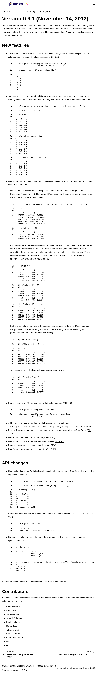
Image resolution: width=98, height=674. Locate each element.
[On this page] (93, 4)
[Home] (4, 12)
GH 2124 (75, 514)
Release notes (14, 12)
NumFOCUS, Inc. (28, 666)
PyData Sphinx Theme (79, 668)
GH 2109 (18, 185)
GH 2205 (86, 426)
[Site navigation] (4, 4)
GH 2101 (59, 441)
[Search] (88, 4)
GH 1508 (76, 99)
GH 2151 (28, 185)
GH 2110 (51, 449)
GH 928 (54, 57)
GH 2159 (86, 99)
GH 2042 (50, 437)
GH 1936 (68, 403)
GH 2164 (51, 445)
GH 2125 (85, 514)
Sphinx (18, 670)
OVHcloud (51, 666)
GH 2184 (21, 540)
